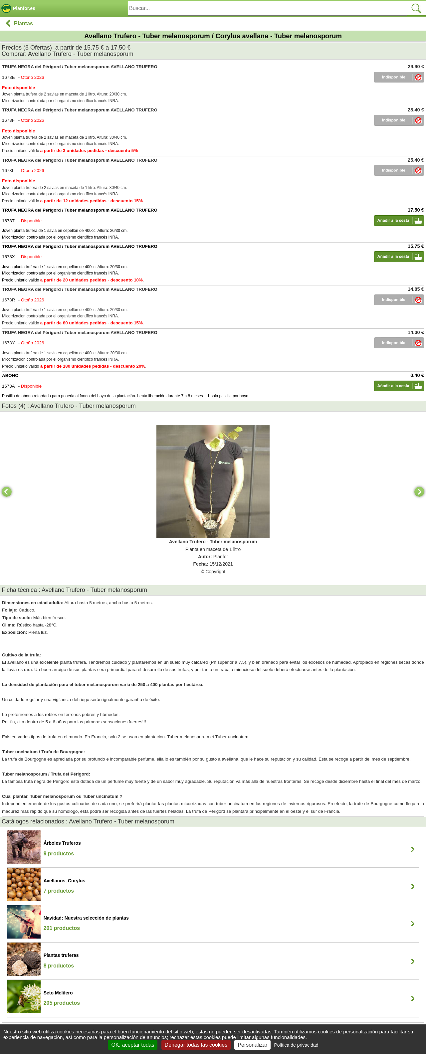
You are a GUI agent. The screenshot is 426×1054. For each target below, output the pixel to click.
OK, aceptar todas (132, 1045)
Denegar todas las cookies (196, 1045)
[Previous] (7, 492)
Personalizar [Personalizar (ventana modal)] (252, 1045)
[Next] (419, 492)
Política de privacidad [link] (296, 1045)
